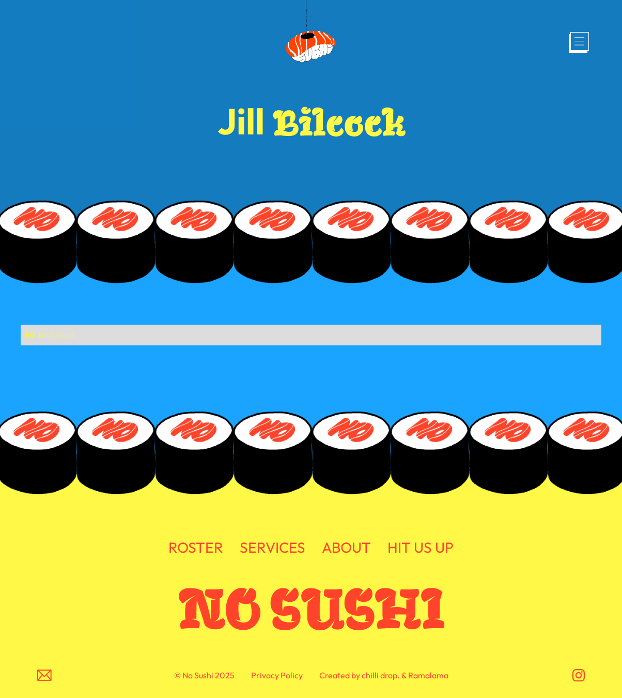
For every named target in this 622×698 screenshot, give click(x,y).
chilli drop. (381, 675)
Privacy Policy (277, 675)
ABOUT (346, 548)
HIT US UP (420, 548)
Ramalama (428, 675)
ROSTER (195, 548)
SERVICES (272, 548)
